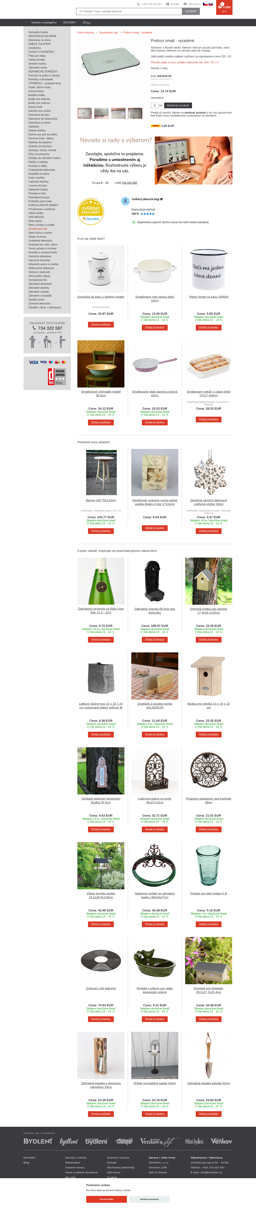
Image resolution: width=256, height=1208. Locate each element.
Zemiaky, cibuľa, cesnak (42, 150)
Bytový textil (35, 107)
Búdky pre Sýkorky (39, 99)
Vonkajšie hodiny (38, 32)
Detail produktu (101, 324)
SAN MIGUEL (36, 217)
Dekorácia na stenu (39, 40)
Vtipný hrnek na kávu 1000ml (208, 297)
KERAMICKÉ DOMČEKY (43, 71)
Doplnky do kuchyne (40, 146)
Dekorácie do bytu (38, 114)
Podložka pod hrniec (40, 201)
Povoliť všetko (106, 1199)
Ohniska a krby (37, 193)
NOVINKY (70, 22)
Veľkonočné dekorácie (41, 268)
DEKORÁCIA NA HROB (42, 36)
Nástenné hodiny (38, 189)
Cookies (112, 1177)
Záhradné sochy (37, 67)
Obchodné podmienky (121, 1167)
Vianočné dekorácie (39, 256)
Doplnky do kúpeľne (40, 142)
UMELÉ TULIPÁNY (39, 44)
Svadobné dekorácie (40, 240)
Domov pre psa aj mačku (42, 134)
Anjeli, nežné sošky (39, 87)
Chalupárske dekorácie (41, 169)
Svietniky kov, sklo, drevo (42, 244)
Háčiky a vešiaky (38, 162)
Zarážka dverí (36, 299)
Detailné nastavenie (149, 1199)
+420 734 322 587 (152, 4)
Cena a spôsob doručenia (81, 1172)
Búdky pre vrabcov (39, 103)
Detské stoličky (37, 130)
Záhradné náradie (38, 291)
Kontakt (175, 4)
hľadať (190, 11)
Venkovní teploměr (39, 272)
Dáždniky (33, 126)
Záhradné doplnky (38, 287)
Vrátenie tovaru (75, 1167)
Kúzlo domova (85, 32)
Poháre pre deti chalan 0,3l (208, 893)
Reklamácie (72, 1162)
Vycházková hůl (37, 280)
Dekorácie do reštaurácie (42, 118)
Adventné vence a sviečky (43, 264)
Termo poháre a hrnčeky (42, 248)
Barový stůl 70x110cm (101, 500)
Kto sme (70, 1177)
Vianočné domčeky (39, 260)
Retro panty (35, 221)
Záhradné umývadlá (39, 295)
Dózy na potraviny (38, 154)
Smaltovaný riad (37, 228)
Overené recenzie (118, 1157)
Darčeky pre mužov (39, 110)
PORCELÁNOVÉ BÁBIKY (43, 205)
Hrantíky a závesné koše (42, 252)
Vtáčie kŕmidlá (36, 59)
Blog (26, 1162)
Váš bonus (194, 4)
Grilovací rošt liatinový (101, 988)
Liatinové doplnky (38, 181)
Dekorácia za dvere (39, 122)
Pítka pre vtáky (37, 55)
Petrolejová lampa (38, 197)
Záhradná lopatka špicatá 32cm (208, 1083)
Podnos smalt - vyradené (137, 32)
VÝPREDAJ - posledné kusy (44, 83)
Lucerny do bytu (37, 185)
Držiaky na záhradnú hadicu (44, 158)
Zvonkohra (34, 48)
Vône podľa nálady (39, 276)
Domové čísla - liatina (40, 138)
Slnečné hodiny (37, 63)
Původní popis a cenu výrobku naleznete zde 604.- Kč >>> (185, 62)
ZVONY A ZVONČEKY (41, 51)
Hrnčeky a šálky (37, 165)
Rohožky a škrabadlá (40, 79)
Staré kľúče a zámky (40, 232)
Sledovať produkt (178, 105)
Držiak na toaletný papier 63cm (155, 1083)
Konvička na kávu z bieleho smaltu (100, 297)
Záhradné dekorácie (40, 283)
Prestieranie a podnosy (41, 209)
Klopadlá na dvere (38, 173)
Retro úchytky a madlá (41, 224)
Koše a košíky (36, 177)
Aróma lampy (36, 91)
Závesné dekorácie (39, 303)
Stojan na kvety (37, 236)
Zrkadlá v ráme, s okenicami (44, 307)
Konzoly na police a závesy (44, 75)
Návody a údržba (76, 1157)
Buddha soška (36, 95)
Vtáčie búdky (35, 213)
